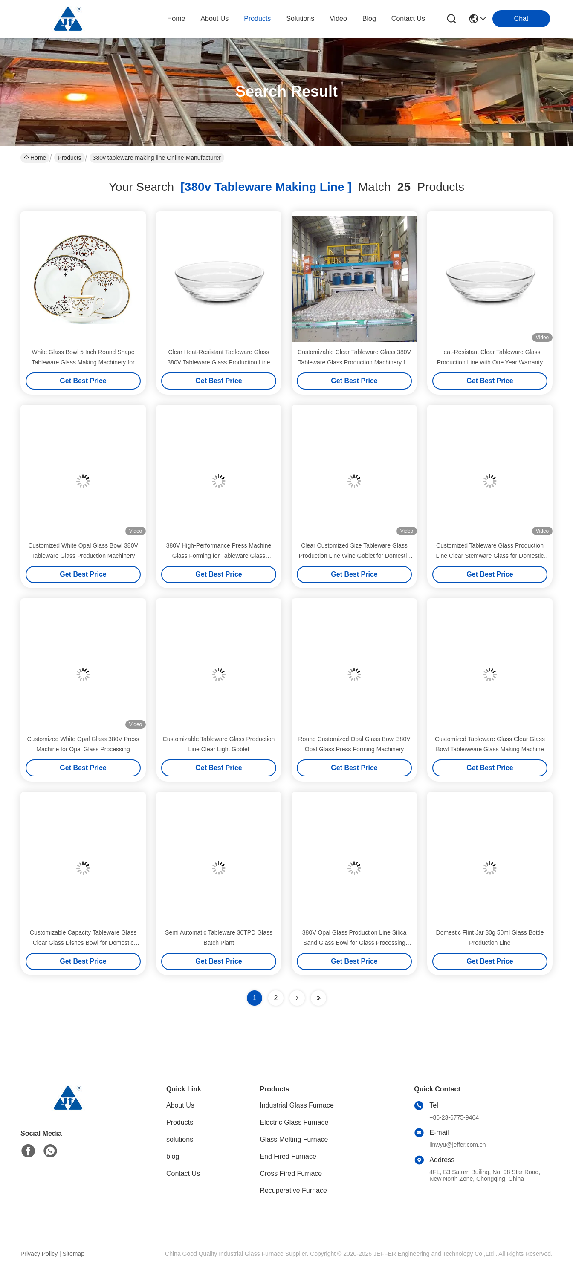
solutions (300, 18)
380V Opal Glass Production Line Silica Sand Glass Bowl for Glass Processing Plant (354, 942)
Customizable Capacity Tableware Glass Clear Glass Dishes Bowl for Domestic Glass (83, 942)
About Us (180, 1105)
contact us (408, 18)
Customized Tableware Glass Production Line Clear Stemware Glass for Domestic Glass (490, 555)
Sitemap (73, 1253)
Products (69, 157)
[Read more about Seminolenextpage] (297, 998)
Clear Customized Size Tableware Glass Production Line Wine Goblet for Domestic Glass (354, 555)
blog (369, 18)
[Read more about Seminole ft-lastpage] (318, 998)
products (257, 18)
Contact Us (183, 1173)
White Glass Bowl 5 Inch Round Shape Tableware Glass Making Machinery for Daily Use (83, 362)
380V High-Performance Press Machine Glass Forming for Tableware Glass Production (219, 555)
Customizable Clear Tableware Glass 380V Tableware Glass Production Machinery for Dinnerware (354, 362)
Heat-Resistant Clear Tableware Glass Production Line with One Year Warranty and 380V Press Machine (490, 362)
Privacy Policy (39, 1253)
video (338, 18)
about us (214, 18)
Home (176, 18)
